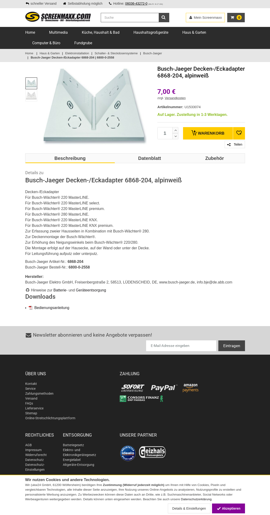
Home (30, 32)
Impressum (33, 450)
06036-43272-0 (136, 3)
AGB (28, 445)
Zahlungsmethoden (39, 393)
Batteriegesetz (73, 445)
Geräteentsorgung (91, 290)
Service (30, 388)
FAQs (29, 403)
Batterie (60, 290)
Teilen (234, 144)
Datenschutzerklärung (196, 499)
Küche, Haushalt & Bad (100, 32)
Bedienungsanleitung (49, 308)
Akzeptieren (228, 508)
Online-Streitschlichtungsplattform (50, 418)
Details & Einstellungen (189, 508)
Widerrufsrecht (36, 455)
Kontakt (31, 384)
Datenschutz (34, 460)
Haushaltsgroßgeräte (150, 32)
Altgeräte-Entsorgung (78, 465)
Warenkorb (207, 133)
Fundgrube (83, 43)
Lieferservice (34, 408)
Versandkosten (175, 98)
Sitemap (31, 413)
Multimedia (58, 32)
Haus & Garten (194, 32)
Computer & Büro (46, 43)
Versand (31, 398)
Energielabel (71, 460)
